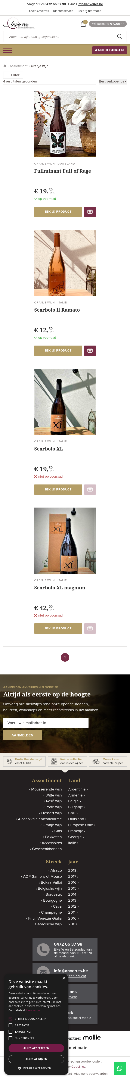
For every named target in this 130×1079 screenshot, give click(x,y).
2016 (72, 883)
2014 (72, 894)
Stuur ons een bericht (70, 976)
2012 (72, 906)
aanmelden (23, 735)
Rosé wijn (54, 801)
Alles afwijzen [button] (36, 1059)
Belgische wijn (50, 889)
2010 (72, 918)
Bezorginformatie (89, 11)
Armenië (75, 795)
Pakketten (53, 837)
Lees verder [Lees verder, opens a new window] (33, 1010)
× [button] (63, 978)
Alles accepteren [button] (36, 1048)
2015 (72, 889)
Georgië (75, 837)
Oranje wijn (52, 825)
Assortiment (19, 66)
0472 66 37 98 (55, 4)
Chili (71, 813)
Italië (72, 843)
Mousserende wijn (46, 789)
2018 (72, 871)
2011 (71, 912)
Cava (57, 906)
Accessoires (52, 843)
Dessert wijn (51, 813)
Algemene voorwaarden (91, 1073)
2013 (72, 900)
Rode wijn (54, 807)
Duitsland (76, 819)
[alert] (36, 1024)
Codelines (78, 1066)
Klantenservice (63, 11)
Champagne (51, 912)
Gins (58, 831)
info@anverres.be (90, 4)
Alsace (56, 871)
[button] (36, 1068)
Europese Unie (80, 825)
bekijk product (58, 211)
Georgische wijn (48, 924)
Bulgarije (75, 807)
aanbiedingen (109, 50)
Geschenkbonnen (47, 849)
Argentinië (77, 789)
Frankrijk (75, 831)
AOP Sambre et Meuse (42, 877)
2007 (72, 924)
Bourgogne (52, 900)
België (73, 801)
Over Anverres (39, 11)
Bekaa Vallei (51, 883)
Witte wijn (54, 795)
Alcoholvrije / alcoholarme (40, 819)
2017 (72, 877)
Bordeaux (54, 894)
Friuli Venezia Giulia (45, 918)
